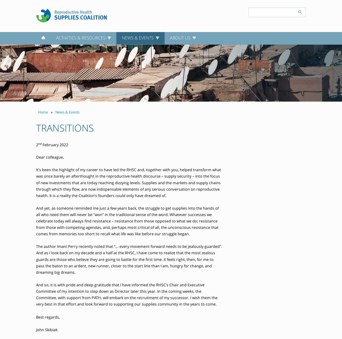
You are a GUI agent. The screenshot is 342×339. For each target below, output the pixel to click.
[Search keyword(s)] (271, 12)
